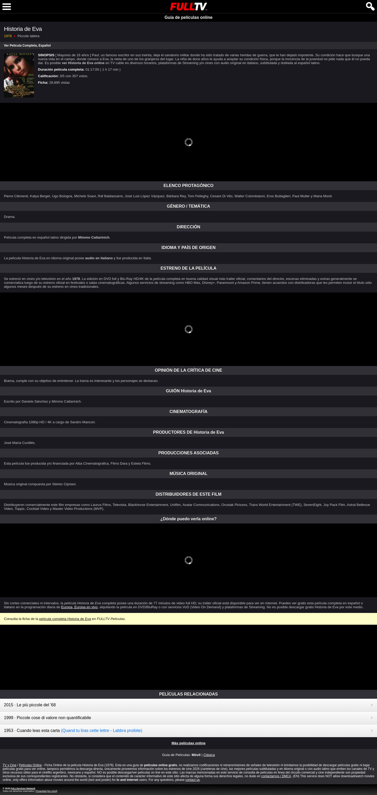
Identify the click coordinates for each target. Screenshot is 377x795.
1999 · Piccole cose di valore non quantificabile (47, 717)
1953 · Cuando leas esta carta (73, 730)
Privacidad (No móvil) (46, 791)
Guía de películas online (188, 17)
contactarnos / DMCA (276, 776)
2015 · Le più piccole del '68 (30, 705)
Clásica (209, 755)
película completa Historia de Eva (65, 619)
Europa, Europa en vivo (79, 607)
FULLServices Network (22, 788)
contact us (192, 780)
